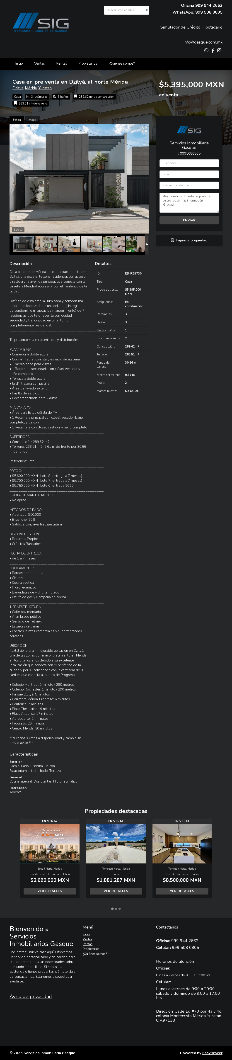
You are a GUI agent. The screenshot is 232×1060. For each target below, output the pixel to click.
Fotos (17, 120)
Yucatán (45, 88)
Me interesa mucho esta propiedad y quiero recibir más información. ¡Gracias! (189, 203)
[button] (15, 860)
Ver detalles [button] (50, 891)
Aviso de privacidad (31, 996)
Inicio (19, 63)
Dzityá (17, 88)
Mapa (32, 120)
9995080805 (190, 153)
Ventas (39, 63)
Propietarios (87, 63)
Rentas (61, 63)
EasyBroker (212, 1052)
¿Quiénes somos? (122, 63)
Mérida (31, 88)
